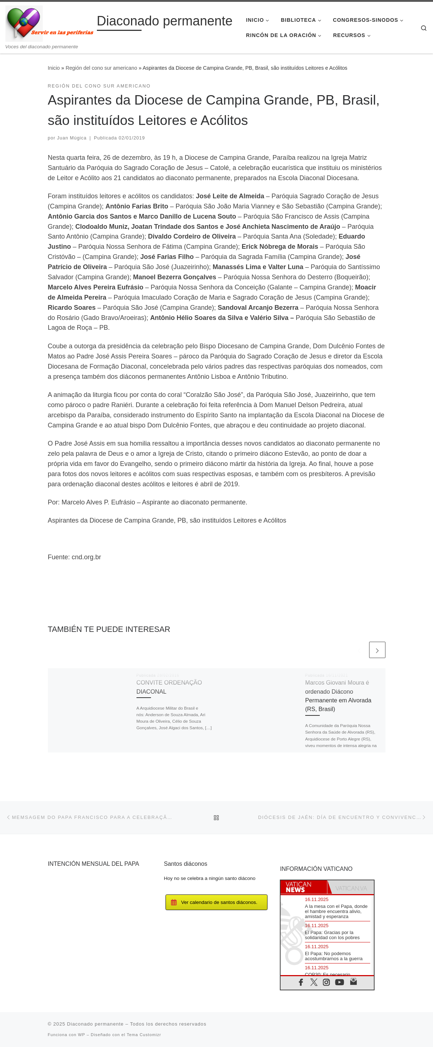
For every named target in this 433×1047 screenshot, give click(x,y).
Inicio (54, 68)
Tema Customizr (144, 1034)
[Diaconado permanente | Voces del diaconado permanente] (49, 22)
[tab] (304, 887)
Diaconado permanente (95, 1024)
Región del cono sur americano (101, 68)
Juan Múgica (72, 138)
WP (81, 1034)
